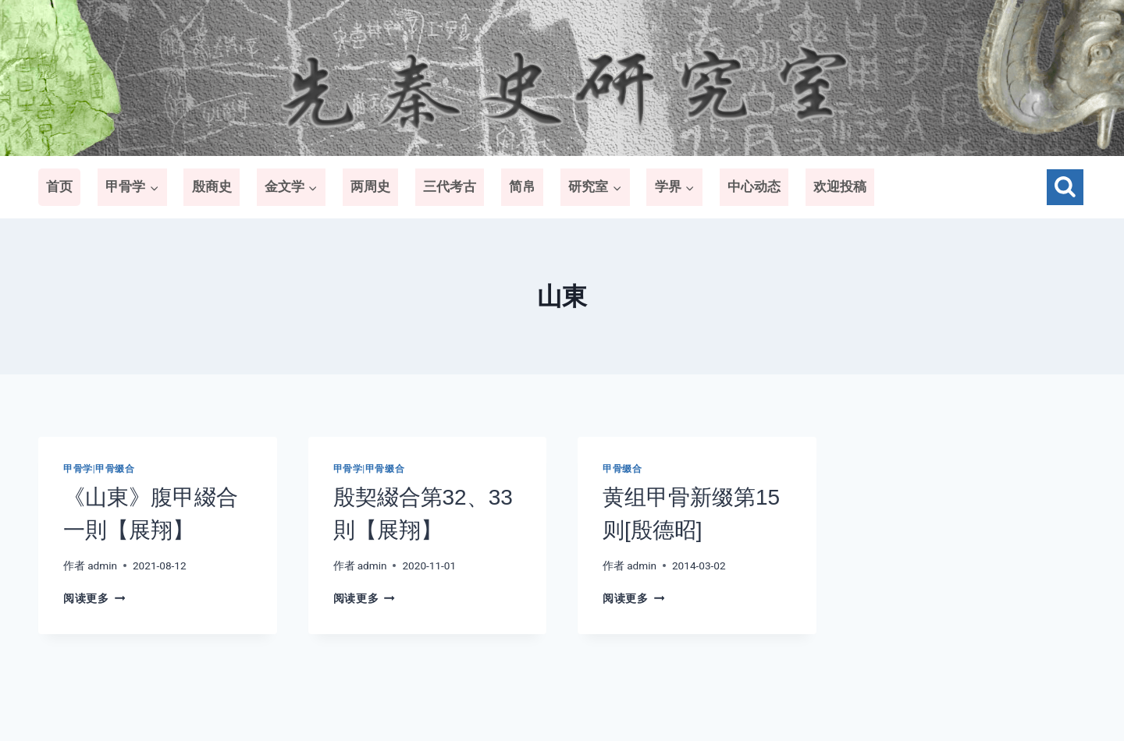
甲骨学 (78, 468)
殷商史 (212, 186)
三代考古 (449, 186)
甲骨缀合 (114, 468)
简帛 (522, 186)
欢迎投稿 (839, 186)
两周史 (370, 186)
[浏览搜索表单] (1065, 187)
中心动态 (754, 186)
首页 (59, 186)
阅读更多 (94, 598)
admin (102, 565)
